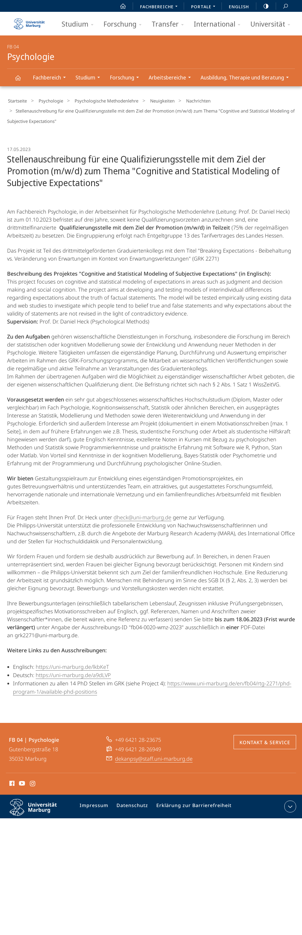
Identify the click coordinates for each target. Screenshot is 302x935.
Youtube (21, 779)
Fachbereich (51, 78)
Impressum (97, 802)
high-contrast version (262, 6)
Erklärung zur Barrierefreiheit (190, 802)
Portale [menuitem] (205, 7)
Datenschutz (133, 802)
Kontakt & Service (264, 737)
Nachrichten (181, 100)
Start (119, 6)
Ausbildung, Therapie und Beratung (247, 78)
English (239, 6)
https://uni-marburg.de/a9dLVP (73, 670)
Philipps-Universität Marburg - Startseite (29, 22)
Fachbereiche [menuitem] (160, 7)
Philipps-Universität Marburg (38, 807)
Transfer (170, 24)
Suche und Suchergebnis (282, 6)
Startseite (16, 100)
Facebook (11, 779)
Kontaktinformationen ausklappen (289, 801)
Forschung (124, 24)
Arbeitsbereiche (172, 78)
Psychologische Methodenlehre (97, 100)
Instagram (33, 779)
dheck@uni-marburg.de (142, 512)
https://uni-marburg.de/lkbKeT (72, 662)
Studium (79, 24)
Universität (272, 24)
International (219, 24)
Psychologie (21, 80)
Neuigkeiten (149, 100)
